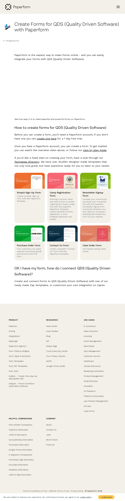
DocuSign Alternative (18, 465)
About (49, 425)
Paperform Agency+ (18, 346)
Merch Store (52, 440)
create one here (47, 138)
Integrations (14, 336)
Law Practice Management (96, 401)
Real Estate (89, 346)
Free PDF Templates (18, 366)
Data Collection (91, 331)
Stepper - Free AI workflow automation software (21, 385)
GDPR (48, 361)
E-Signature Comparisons (20, 455)
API (47, 341)
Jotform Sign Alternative (20, 475)
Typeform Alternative (18, 430)
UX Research (89, 391)
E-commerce (90, 326)
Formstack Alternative (19, 445)
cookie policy (85, 497)
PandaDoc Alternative (18, 470)
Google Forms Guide (55, 366)
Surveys (87, 406)
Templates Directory (26, 161)
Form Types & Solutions (20, 356)
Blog (48, 336)
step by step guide (94, 150)
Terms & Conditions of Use (35, 491)
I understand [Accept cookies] (106, 497)
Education (88, 386)
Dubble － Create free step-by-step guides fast (23, 377)
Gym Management (92, 351)
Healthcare (89, 361)
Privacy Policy (77, 491)
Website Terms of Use (59, 491)
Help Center (51, 326)
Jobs (48, 435)
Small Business (91, 381)
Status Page (51, 346)
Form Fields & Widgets (19, 351)
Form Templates (16, 361)
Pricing (12, 331)
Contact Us (51, 430)
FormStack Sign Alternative (21, 460)
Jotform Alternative (18, 435)
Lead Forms (89, 411)
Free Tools (13, 371)
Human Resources (92, 366)
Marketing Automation (94, 371)
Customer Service (92, 356)
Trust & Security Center (57, 351)
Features (13, 326)
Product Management (93, 376)
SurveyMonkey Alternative (21, 440)
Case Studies (52, 331)
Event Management (93, 341)
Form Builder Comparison (20, 425)
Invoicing (88, 336)
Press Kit (50, 445)
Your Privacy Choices (55, 356)
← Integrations (11, 40)
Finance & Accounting (93, 396)
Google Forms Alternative (20, 450)
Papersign (13, 341)
